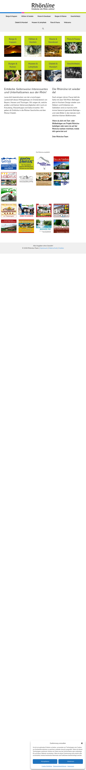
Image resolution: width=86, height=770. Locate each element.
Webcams (67, 22)
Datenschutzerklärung (59, 766)
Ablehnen (70, 761)
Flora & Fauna (55, 22)
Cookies (61, 248)
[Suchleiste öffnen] (43, 29)
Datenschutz (53, 248)
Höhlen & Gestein (27, 16)
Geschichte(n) (75, 16)
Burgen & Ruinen (61, 16)
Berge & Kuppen (11, 16)
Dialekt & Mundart (21, 22)
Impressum (70, 766)
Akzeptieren (45, 761)
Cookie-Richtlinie (47, 766)
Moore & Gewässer (44, 16)
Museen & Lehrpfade (39, 22)
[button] (82, 743)
